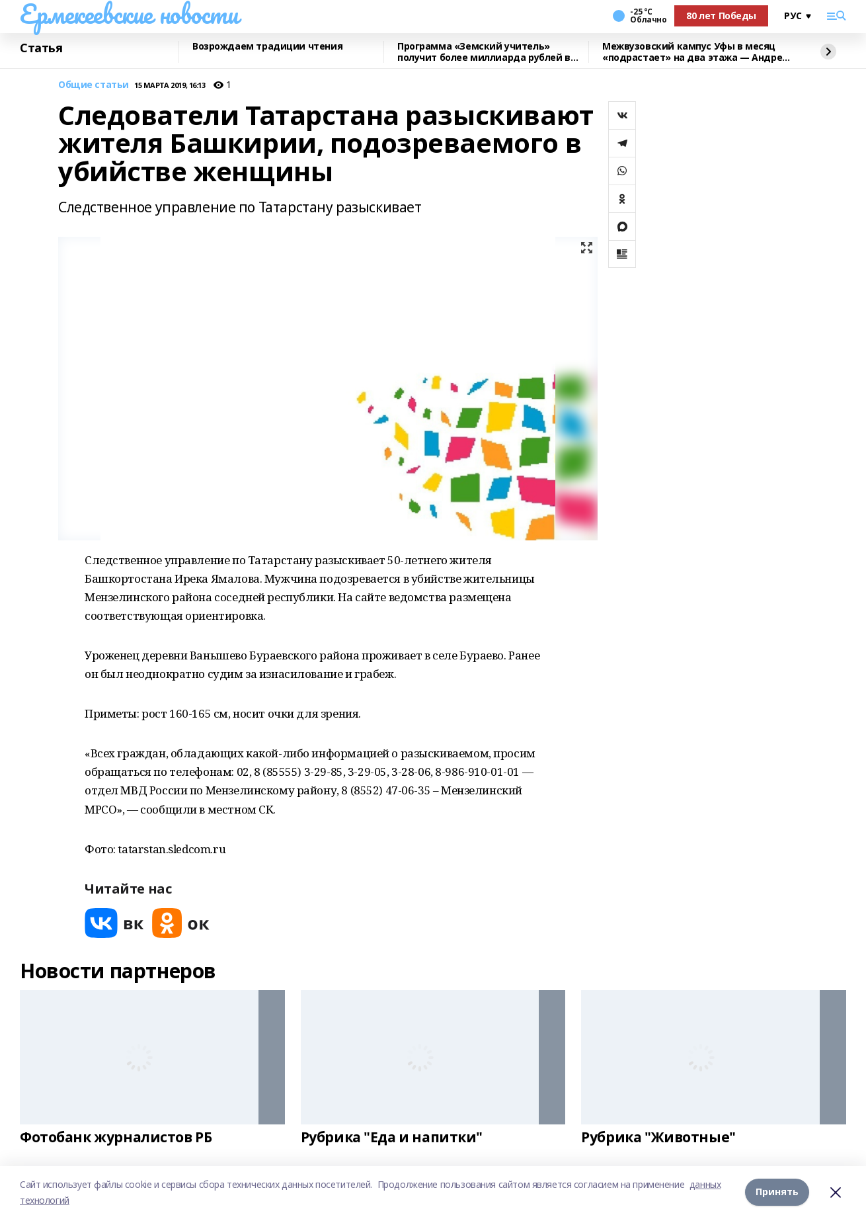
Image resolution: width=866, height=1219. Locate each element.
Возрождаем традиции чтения (267, 46)
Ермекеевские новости (129, 13)
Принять (777, 1192)
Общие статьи (93, 85)
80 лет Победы (721, 15)
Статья (41, 48)
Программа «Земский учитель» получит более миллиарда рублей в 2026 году (484, 52)
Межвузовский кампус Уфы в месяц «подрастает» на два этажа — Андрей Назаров (695, 52)
